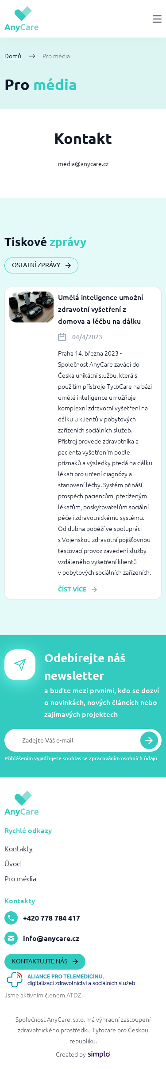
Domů (12, 56)
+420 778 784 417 (42, 918)
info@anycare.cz (41, 938)
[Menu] (157, 19)
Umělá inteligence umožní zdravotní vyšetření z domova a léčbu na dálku (100, 309)
